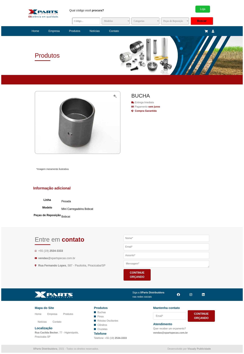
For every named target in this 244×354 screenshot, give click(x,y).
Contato (114, 31)
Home (35, 31)
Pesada (66, 201)
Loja (202, 9)
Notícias (95, 31)
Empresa (54, 31)
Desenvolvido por (189, 348)
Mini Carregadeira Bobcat (77, 208)
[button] (115, 96)
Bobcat (65, 216)
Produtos (74, 31)
